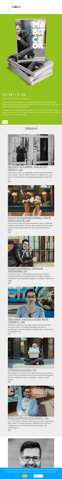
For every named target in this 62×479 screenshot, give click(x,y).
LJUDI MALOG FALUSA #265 (22, 369)
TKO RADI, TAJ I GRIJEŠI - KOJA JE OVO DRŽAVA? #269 (27, 168)
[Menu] (8, 10)
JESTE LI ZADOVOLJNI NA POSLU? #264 (28, 417)
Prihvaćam (38, 476)
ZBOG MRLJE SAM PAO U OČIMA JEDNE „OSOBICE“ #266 (28, 320)
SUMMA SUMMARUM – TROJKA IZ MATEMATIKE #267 (25, 269)
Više (5, 122)
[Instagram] (11, 3)
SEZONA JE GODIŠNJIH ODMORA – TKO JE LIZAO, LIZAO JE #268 (29, 219)
